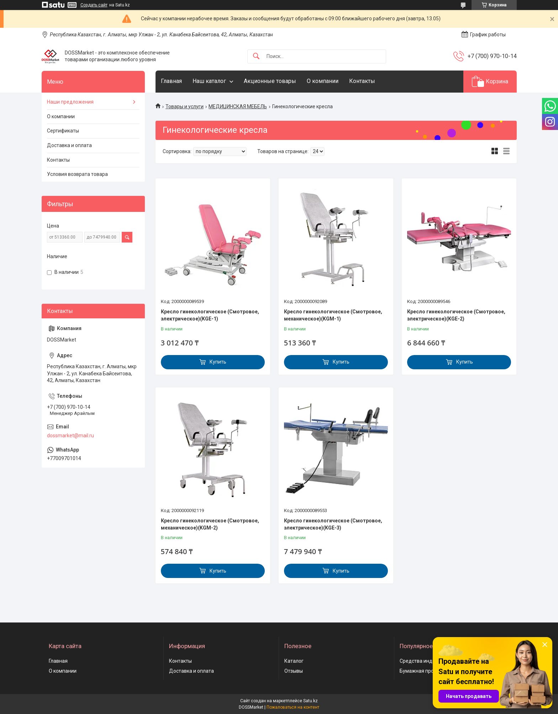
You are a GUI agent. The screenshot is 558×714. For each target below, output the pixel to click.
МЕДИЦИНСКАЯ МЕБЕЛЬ (238, 106)
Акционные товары (270, 81)
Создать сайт (93, 4)
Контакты (362, 81)
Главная (171, 81)
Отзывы (293, 671)
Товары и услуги (184, 106)
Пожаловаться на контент (293, 707)
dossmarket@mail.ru (70, 435)
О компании (322, 81)
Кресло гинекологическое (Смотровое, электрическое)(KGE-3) (333, 524)
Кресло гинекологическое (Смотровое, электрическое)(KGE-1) (210, 315)
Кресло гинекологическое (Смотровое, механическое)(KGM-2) (210, 524)
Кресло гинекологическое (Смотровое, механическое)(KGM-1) (333, 315)
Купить (218, 362)
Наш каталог (209, 81)
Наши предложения (70, 102)
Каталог (294, 661)
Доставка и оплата (69, 145)
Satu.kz (310, 700)
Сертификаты (63, 131)
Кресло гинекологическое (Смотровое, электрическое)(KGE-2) (456, 315)
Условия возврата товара (77, 174)
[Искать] (256, 56)
